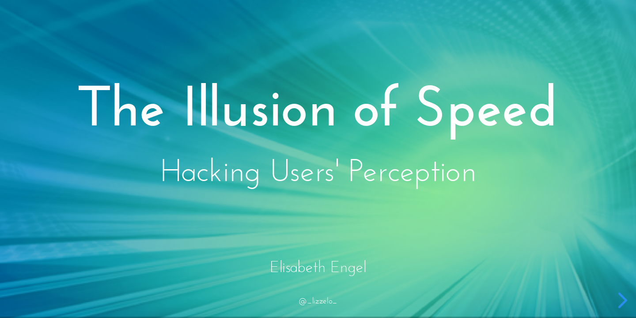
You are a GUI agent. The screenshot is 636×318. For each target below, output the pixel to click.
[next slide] (624, 300)
